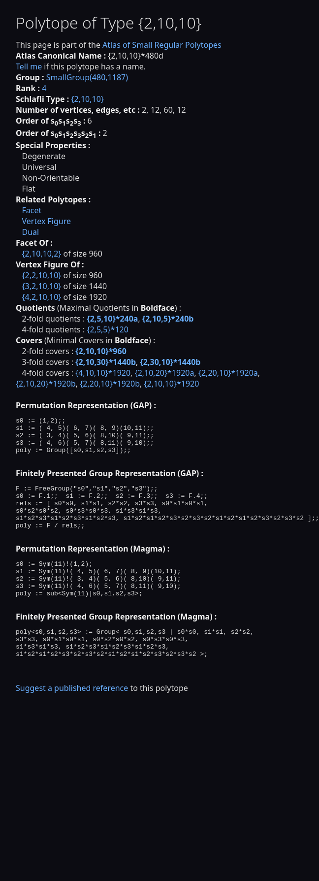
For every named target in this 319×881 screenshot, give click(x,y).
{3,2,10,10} (41, 286)
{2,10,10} (87, 99)
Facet (31, 210)
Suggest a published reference (72, 723)
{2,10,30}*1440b (105, 362)
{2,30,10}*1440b (170, 362)
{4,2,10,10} (41, 297)
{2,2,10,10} (41, 275)
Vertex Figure (46, 221)
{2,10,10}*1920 (171, 383)
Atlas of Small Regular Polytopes (162, 44)
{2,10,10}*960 (101, 351)
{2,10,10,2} (41, 253)
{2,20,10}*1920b (110, 383)
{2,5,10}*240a (112, 318)
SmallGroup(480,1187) (87, 77)
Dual (30, 232)
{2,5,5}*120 (107, 329)
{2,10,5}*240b (168, 318)
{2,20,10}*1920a (228, 372)
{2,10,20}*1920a (164, 372)
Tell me (29, 66)
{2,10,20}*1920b (46, 383)
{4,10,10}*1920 (102, 372)
